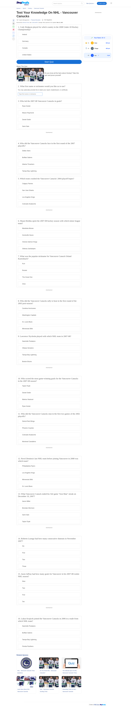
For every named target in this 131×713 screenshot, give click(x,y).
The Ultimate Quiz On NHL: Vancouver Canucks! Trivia (70, 672)
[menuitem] (90, 3)
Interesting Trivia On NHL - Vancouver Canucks (70, 690)
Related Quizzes (22, 655)
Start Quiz (49, 62)
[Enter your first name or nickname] (30, 94)
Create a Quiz (101, 3)
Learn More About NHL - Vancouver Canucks (23, 690)
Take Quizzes (90, 3)
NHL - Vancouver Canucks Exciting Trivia (47, 690)
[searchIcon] (82, 3)
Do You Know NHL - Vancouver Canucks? (48, 672)
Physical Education (36, 20)
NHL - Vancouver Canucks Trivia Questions (26, 672)
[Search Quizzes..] (68, 3)
